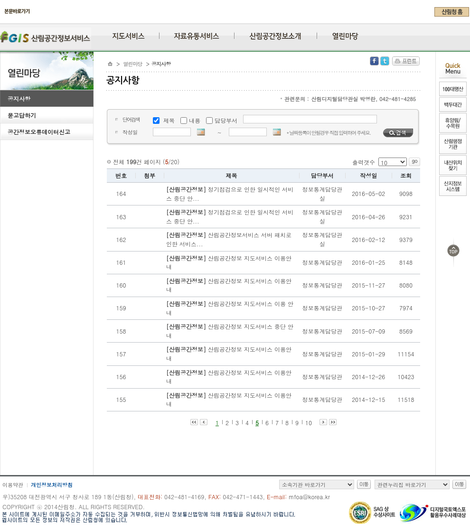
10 (308, 423)
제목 (169, 120)
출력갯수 (363, 162)
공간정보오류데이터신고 (39, 132)
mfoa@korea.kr (309, 497)
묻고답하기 (22, 115)
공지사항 (19, 98)
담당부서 (226, 120)
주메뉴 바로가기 (2, 20)
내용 (194, 120)
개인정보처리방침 (52, 484)
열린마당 (132, 63)
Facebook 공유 (374, 60)
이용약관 (12, 484)
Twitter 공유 (384, 60)
